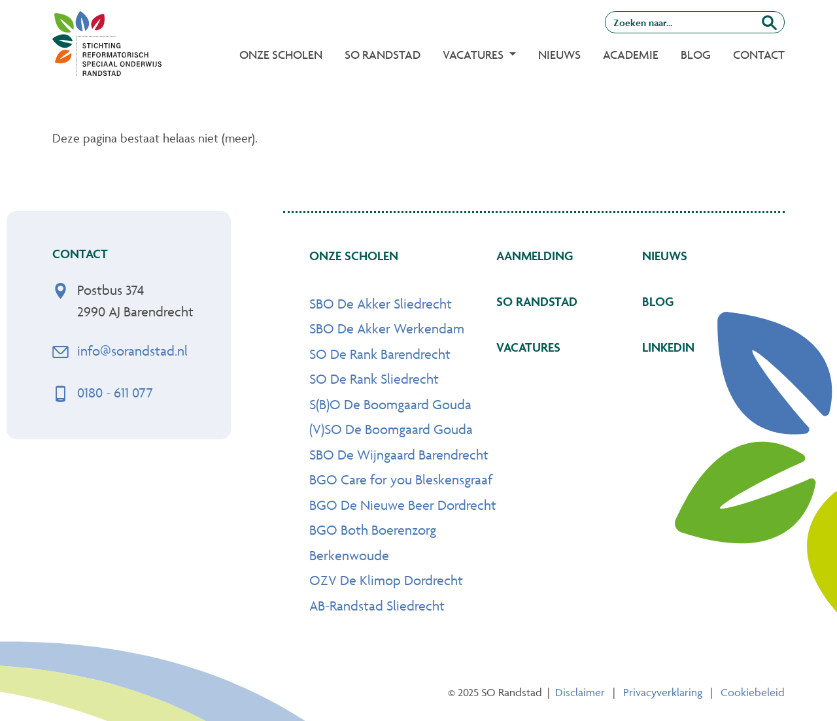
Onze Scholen (280, 54)
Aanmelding (534, 255)
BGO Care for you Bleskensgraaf (400, 479)
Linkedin (668, 347)
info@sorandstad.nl (132, 351)
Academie (630, 54)
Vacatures (528, 347)
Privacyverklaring (662, 692)
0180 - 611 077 (115, 392)
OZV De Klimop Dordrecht (386, 580)
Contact (759, 54)
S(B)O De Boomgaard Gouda (390, 404)
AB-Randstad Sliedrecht (377, 605)
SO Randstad (382, 54)
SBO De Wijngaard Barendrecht (398, 454)
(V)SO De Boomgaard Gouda (391, 429)
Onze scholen (353, 255)
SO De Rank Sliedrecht (374, 379)
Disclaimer (580, 692)
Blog (696, 54)
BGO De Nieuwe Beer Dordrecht (402, 505)
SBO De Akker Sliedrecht (380, 303)
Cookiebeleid (753, 692)
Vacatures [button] (474, 54)
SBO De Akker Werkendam (386, 328)
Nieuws (559, 54)
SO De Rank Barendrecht (380, 354)
